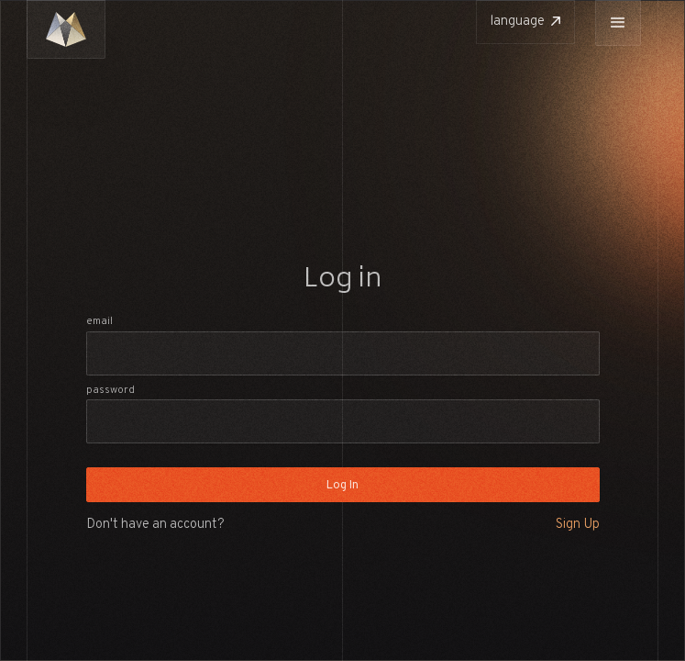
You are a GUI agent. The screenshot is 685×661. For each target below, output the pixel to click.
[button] (618, 23)
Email (99, 321)
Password (110, 390)
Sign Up (578, 524)
